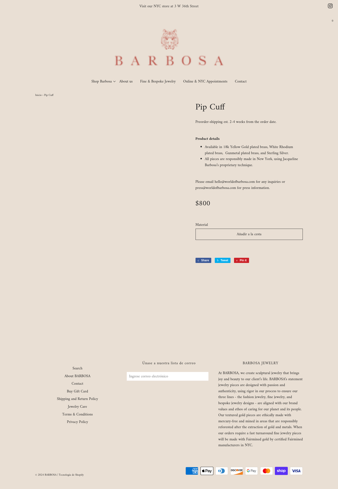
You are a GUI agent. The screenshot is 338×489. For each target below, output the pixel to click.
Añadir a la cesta (249, 234)
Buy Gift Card (77, 392)
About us (126, 81)
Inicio (38, 95)
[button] (249, 247)
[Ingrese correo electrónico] (167, 376)
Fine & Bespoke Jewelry (158, 81)
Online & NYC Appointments (205, 81)
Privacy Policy (77, 422)
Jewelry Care (77, 407)
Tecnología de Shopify (71, 475)
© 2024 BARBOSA (46, 475)
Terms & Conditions (77, 415)
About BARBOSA (78, 376)
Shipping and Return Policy (77, 399)
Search (77, 369)
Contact (241, 81)
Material (202, 225)
